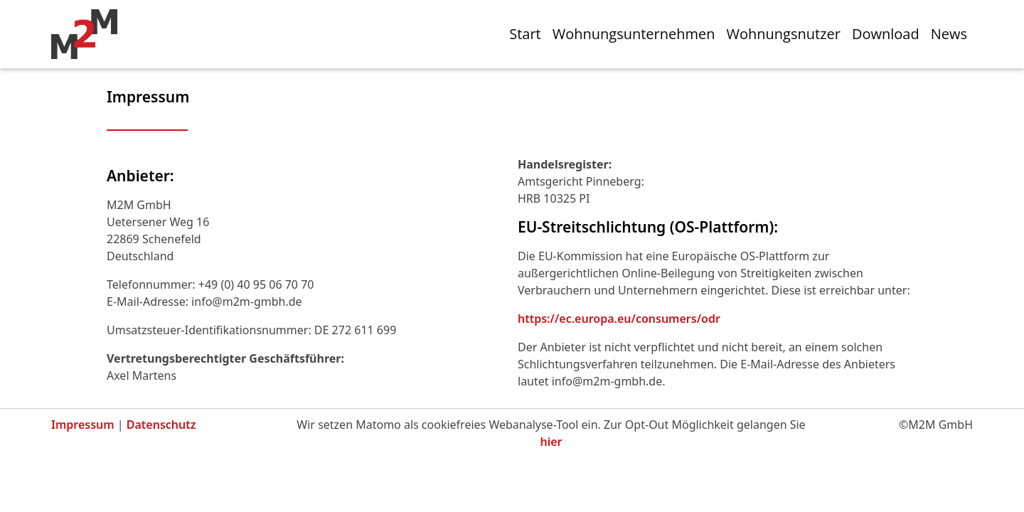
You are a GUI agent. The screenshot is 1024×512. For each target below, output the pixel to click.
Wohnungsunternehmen (634, 33)
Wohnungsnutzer (784, 33)
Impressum (82, 424)
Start (525, 33)
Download (885, 33)
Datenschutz (161, 424)
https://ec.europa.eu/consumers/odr (619, 318)
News (949, 33)
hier (551, 441)
